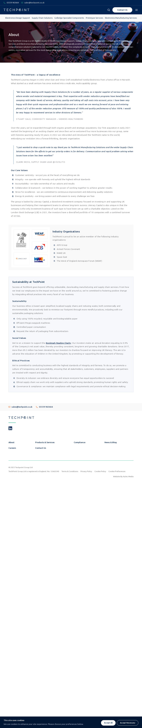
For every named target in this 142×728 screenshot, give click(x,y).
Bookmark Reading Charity (58, 343)
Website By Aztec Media (123, 476)
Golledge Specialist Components (69, 18)
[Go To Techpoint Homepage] (16, 10)
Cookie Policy (100, 471)
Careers (12, 448)
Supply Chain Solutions (42, 18)
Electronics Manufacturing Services (121, 18)
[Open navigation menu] (136, 10)
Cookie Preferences (116, 471)
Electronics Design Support (17, 18)
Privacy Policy (86, 471)
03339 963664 (44, 407)
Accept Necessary (127, 723)
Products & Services (45, 442)
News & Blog (110, 442)
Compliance (79, 442)
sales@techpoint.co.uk (20, 407)
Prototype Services (94, 18)
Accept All (108, 723)
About (11, 442)
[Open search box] (109, 10)
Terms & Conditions (70, 471)
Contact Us (40, 448)
